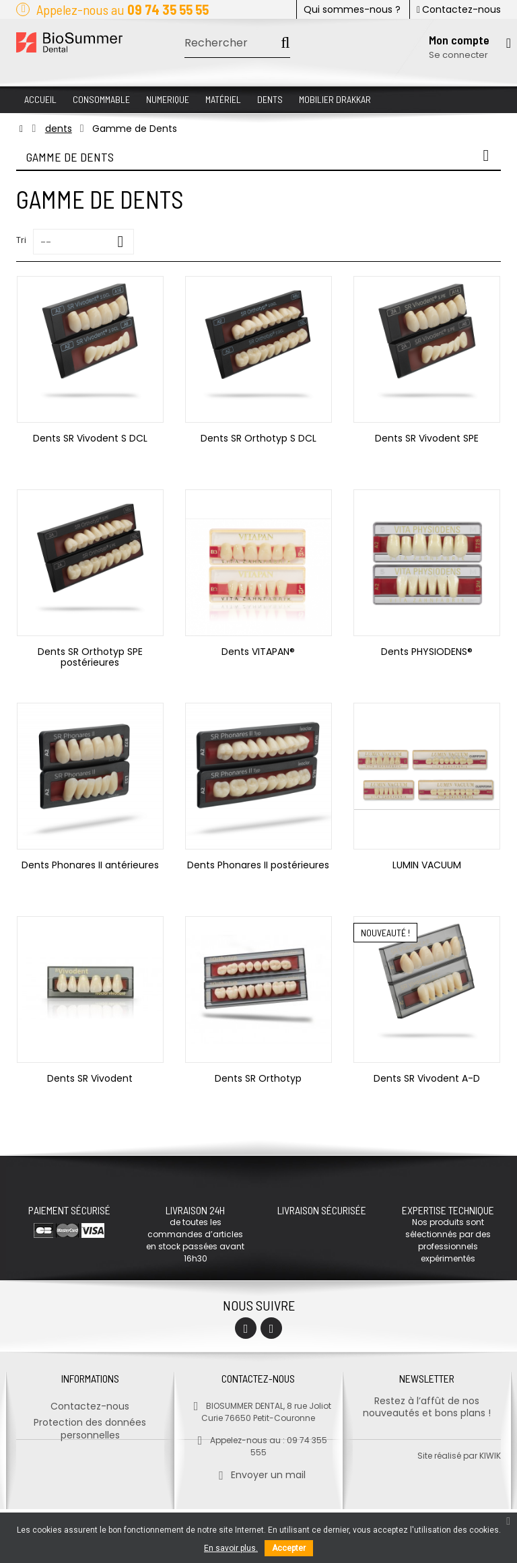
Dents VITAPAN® (258, 651)
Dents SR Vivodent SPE (427, 438)
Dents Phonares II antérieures (90, 865)
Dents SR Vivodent (90, 1078)
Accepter (289, 1548)
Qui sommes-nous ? (352, 9)
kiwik (490, 1509)
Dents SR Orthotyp (258, 1078)
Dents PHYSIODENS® (427, 651)
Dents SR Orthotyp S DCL (258, 438)
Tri (21, 240)
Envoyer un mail (258, 1469)
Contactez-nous (459, 9)
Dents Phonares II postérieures (258, 865)
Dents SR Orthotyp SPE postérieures (90, 657)
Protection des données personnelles (90, 1423)
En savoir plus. (231, 1548)
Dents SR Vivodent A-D (427, 1078)
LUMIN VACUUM (426, 865)
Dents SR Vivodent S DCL (90, 438)
